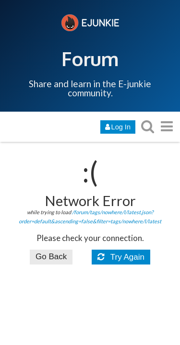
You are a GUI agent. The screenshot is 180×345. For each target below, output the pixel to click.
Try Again (120, 257)
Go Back (51, 256)
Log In (118, 127)
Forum (90, 58)
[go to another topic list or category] (166, 126)
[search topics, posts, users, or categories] (147, 126)
